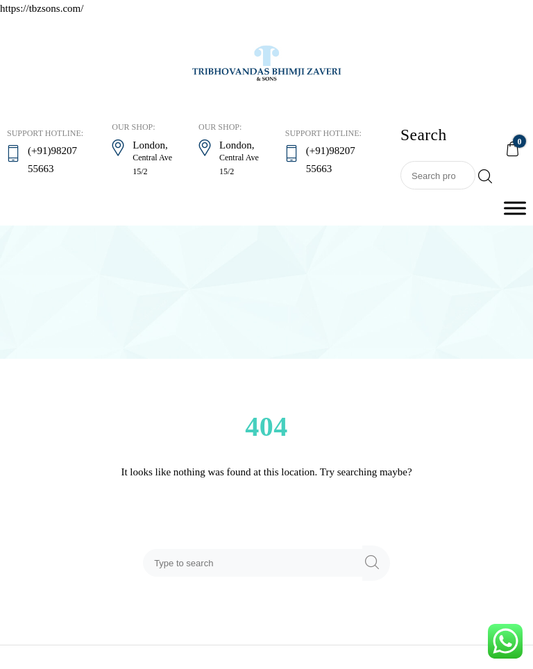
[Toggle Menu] (515, 207)
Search (485, 176)
